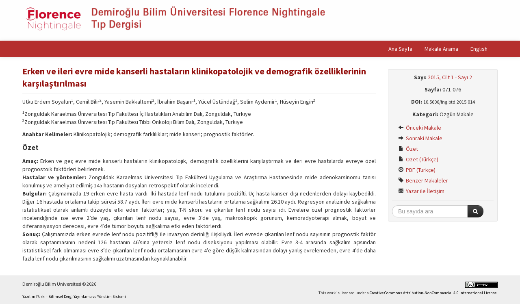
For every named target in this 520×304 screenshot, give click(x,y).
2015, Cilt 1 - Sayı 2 (450, 77)
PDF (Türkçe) (417, 170)
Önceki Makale (419, 127)
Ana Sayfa (400, 48)
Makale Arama (441, 48)
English (479, 48)
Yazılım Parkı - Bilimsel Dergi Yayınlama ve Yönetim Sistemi (74, 296)
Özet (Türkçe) (418, 159)
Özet (408, 148)
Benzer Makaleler (423, 180)
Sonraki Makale (420, 138)
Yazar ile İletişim (421, 191)
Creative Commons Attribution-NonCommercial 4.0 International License (433, 292)
